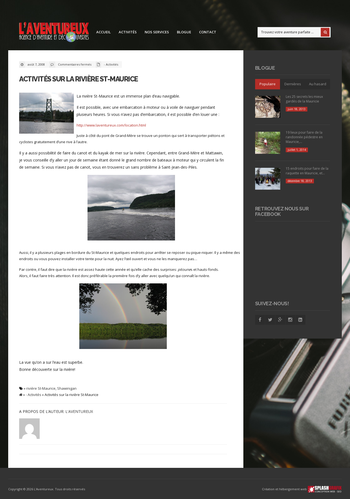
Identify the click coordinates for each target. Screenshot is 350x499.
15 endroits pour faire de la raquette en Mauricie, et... (307, 170)
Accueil (103, 32)
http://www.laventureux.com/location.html (111, 125)
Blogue (184, 32)
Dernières (292, 83)
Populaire (267, 83)
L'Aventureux (79, 411)
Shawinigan (67, 388)
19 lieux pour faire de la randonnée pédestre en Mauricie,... (304, 137)
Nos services (157, 32)
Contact (207, 32)
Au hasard (317, 83)
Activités (128, 32)
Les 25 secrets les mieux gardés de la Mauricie (304, 99)
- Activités (111, 64)
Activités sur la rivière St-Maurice (78, 79)
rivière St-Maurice (41, 388)
